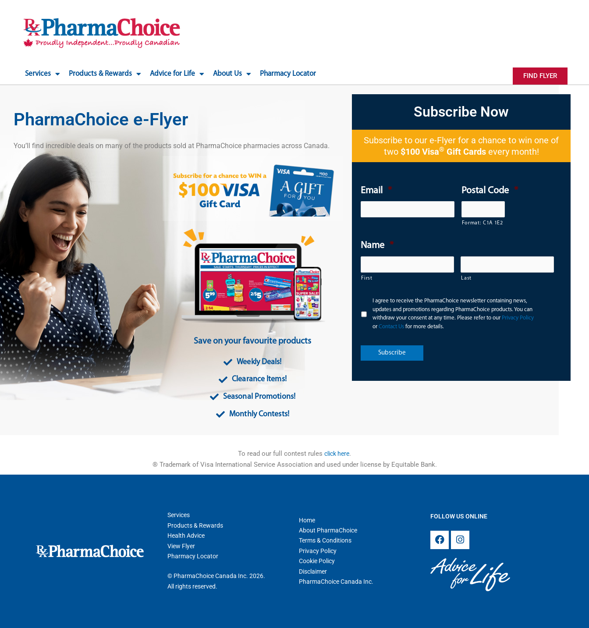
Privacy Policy (518, 318)
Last (466, 278)
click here (337, 454)
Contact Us (391, 327)
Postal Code (489, 191)
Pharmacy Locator (288, 74)
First (366, 278)
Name (377, 246)
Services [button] (42, 74)
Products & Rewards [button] (105, 74)
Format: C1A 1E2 (482, 223)
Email (376, 191)
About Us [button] (232, 74)
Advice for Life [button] (177, 74)
